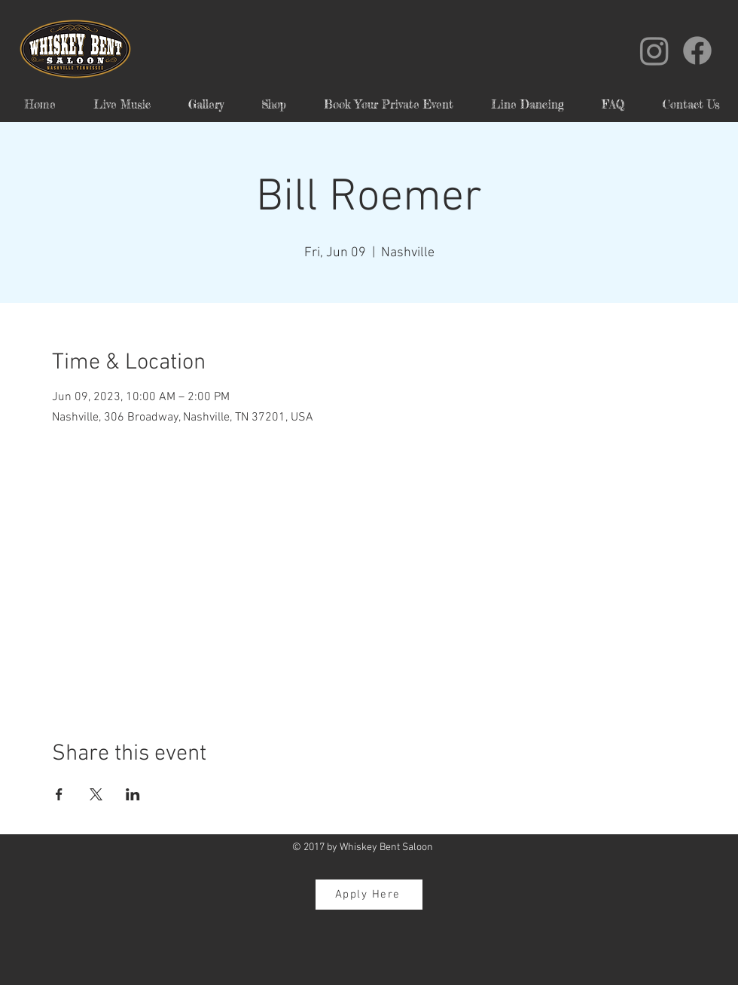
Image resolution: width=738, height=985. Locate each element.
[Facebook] (697, 50)
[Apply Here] (369, 894)
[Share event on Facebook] (59, 794)
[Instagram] (654, 50)
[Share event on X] (96, 794)
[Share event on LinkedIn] (133, 794)
